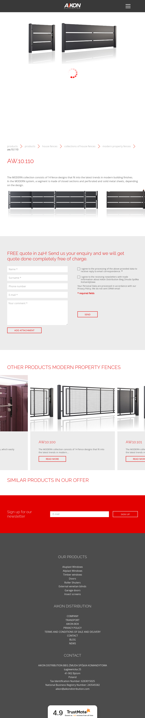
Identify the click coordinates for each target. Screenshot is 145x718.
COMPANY (72, 616)
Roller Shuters (72, 582)
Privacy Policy (84, 288)
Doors (72, 578)
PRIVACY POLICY (72, 628)
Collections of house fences (79, 146)
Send (87, 314)
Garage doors (73, 590)
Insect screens (72, 594)
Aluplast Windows (72, 567)
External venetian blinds (72, 586)
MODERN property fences (117, 146)
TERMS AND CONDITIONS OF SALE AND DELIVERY (73, 631)
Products (30, 146)
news (72, 643)
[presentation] (100, 303)
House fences (49, 146)
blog (72, 639)
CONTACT (72, 635)
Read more (52, 458)
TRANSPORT (72, 620)
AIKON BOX (72, 624)
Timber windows (72, 574)
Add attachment (24, 330)
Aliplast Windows (72, 570)
